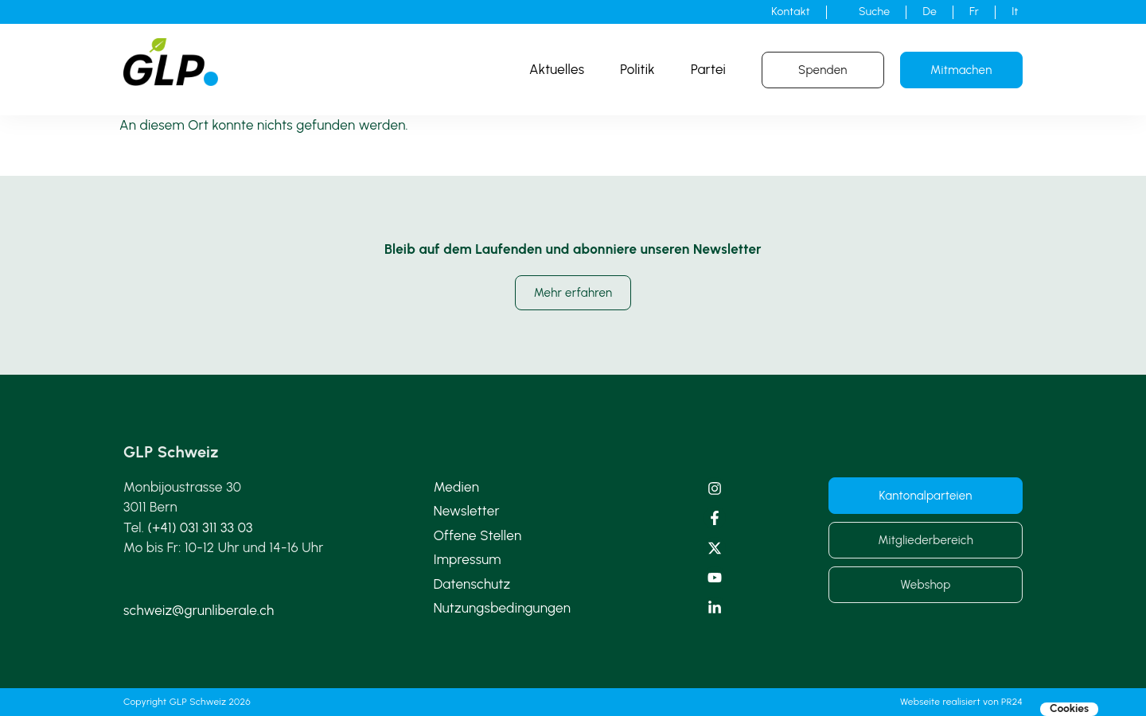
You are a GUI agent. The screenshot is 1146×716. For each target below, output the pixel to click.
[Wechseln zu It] (1015, 12)
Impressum (467, 559)
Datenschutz (472, 584)
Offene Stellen (478, 535)
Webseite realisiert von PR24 (961, 701)
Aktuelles (556, 69)
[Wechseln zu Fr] (974, 12)
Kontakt (790, 11)
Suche (874, 11)
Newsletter (467, 511)
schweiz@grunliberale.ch (198, 610)
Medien (456, 487)
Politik (637, 69)
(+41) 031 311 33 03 (200, 527)
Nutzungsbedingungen (502, 608)
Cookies (1069, 708)
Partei (708, 69)
